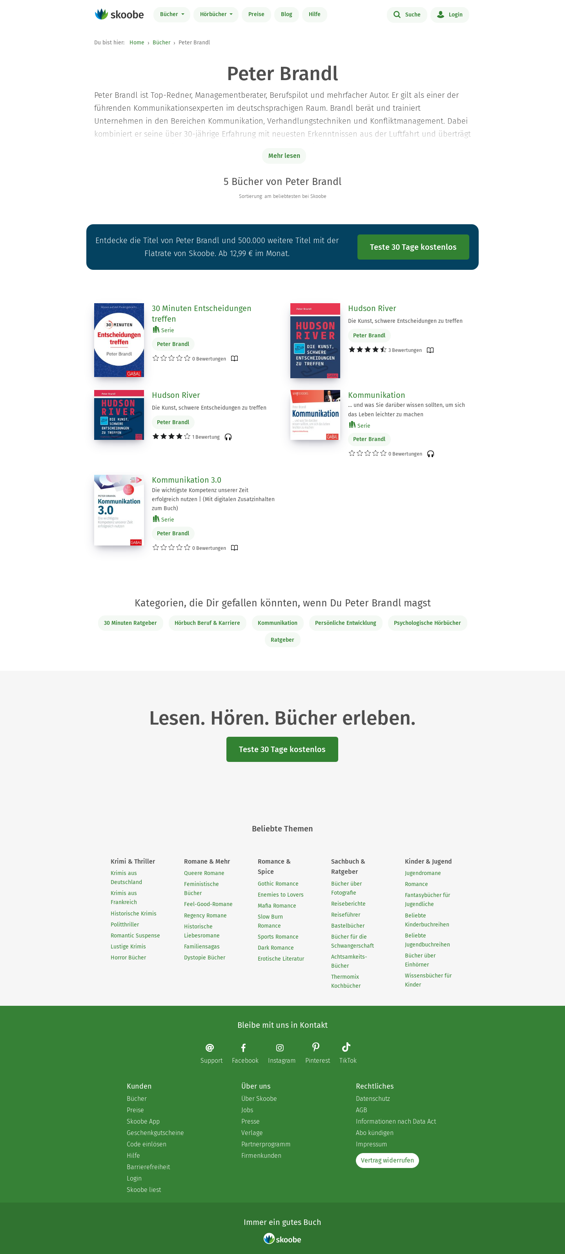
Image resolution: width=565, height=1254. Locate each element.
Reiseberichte (348, 904)
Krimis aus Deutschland (126, 878)
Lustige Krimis (128, 946)
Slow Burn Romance (270, 921)
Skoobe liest (144, 1190)
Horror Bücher (128, 957)
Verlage (252, 1133)
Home (136, 42)
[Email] (215, 1053)
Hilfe (315, 14)
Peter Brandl (173, 344)
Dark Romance (276, 948)
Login (450, 14)
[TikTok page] (352, 1053)
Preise (256, 14)
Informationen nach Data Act (396, 1121)
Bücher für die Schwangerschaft (352, 941)
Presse (250, 1121)
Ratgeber (282, 640)
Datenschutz (373, 1098)
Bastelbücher (348, 926)
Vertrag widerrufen (387, 1160)
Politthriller (125, 924)
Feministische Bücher (201, 889)
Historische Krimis (134, 913)
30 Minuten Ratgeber (130, 623)
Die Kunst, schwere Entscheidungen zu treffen (405, 321)
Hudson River (372, 308)
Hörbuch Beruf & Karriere (207, 623)
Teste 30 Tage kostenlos (413, 247)
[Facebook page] (249, 1053)
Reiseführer (345, 915)
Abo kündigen (375, 1133)
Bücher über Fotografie (346, 888)
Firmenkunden (261, 1155)
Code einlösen (146, 1144)
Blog (286, 14)
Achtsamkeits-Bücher (349, 961)
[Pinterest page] (321, 1053)
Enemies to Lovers (281, 895)
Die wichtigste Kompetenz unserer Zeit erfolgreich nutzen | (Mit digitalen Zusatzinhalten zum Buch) (213, 499)
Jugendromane (423, 873)
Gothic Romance (278, 884)
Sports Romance (278, 937)
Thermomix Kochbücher (346, 981)
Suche (407, 14)
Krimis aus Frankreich (124, 898)
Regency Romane (205, 915)
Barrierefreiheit (148, 1167)
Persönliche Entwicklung (345, 623)
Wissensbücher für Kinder (428, 980)
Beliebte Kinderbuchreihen (427, 920)
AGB (361, 1110)
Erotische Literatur (281, 959)
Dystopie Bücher (204, 957)
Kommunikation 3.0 (186, 480)
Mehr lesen (284, 155)
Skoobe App (143, 1121)
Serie (163, 330)
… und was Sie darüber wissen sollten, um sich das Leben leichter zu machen (406, 409)
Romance (416, 884)
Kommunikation (376, 395)
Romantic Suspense (135, 935)
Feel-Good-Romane (208, 904)
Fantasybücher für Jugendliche (427, 900)
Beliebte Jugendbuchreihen (427, 940)
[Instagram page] (286, 1053)
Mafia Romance (277, 906)
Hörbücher (214, 14)
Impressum (371, 1144)
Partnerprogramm (266, 1144)
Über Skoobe (259, 1098)
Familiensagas (202, 946)
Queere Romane (204, 873)
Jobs (247, 1110)
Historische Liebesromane (202, 931)
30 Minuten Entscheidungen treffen (202, 314)
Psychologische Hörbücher (427, 623)
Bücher (170, 14)
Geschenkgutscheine (155, 1133)
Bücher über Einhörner (420, 960)
